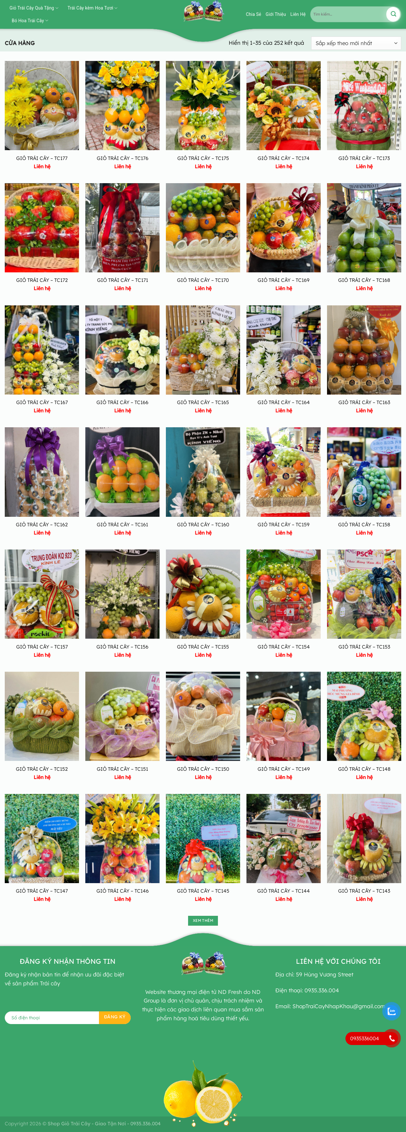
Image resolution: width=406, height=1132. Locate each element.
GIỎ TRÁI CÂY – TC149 (284, 769)
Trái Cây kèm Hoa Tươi (93, 8)
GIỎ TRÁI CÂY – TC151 (122, 769)
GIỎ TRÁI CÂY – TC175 (203, 158)
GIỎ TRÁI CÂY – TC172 (42, 280)
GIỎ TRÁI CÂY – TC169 (284, 280)
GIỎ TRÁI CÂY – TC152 (42, 769)
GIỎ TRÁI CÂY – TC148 (364, 769)
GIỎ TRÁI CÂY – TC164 (284, 402)
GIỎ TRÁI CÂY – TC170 (203, 280)
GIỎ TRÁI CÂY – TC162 (42, 524)
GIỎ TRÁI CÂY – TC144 (283, 891)
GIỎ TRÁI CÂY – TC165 (203, 402)
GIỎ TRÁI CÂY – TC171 (122, 280)
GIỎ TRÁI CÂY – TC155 (203, 646)
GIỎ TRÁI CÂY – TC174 (284, 158)
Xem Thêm (203, 920)
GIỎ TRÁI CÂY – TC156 (122, 646)
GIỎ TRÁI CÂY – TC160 (203, 524)
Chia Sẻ (253, 14)
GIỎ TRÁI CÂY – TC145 (203, 891)
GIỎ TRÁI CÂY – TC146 (122, 891)
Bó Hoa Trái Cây (30, 20)
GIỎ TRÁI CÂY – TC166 (122, 402)
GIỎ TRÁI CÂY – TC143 (364, 891)
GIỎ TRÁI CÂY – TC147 (42, 891)
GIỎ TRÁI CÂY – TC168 (364, 280)
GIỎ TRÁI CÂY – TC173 (364, 158)
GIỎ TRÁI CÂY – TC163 (364, 402)
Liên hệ (42, 166)
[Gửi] (393, 14)
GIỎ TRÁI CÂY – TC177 (42, 158)
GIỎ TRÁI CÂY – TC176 (122, 158)
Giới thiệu (276, 14)
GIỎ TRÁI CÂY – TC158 (364, 524)
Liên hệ (298, 14)
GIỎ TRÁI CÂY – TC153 (364, 646)
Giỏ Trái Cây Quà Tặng (34, 8)
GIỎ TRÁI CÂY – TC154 (284, 646)
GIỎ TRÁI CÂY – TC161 (122, 524)
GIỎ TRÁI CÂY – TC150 (203, 769)
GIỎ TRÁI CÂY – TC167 (42, 402)
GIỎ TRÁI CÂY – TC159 (284, 524)
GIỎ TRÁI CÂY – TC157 (42, 646)
